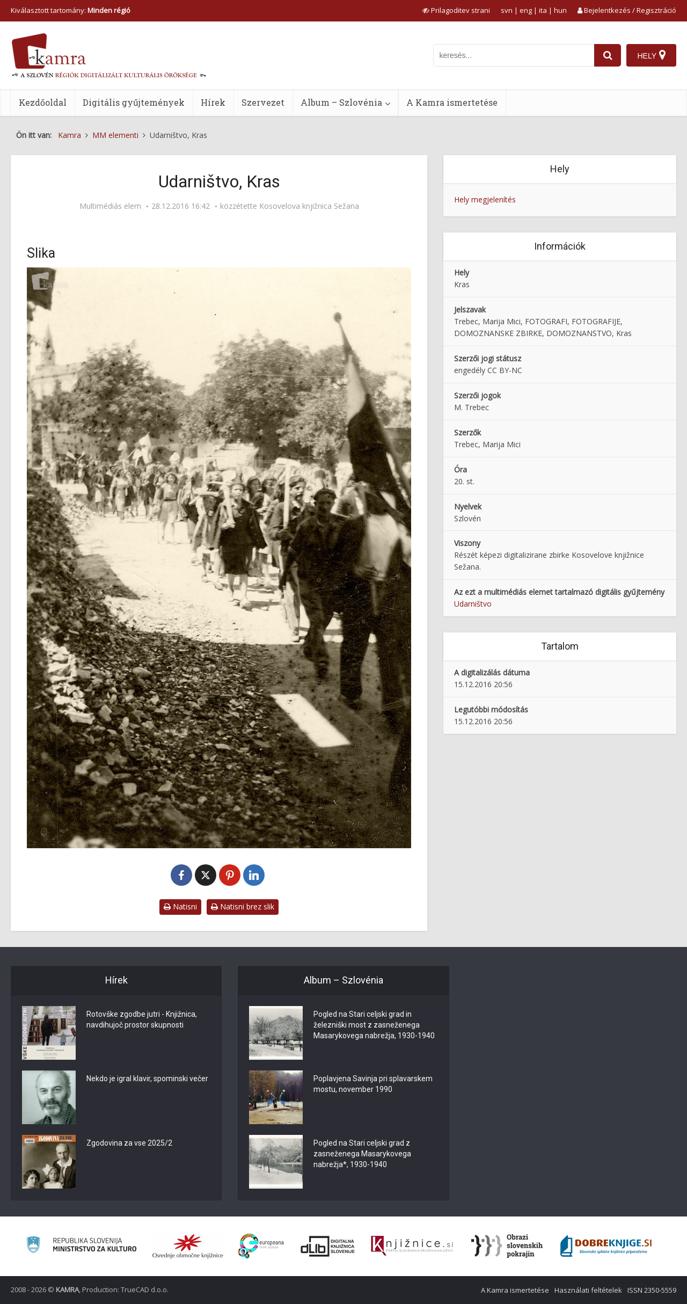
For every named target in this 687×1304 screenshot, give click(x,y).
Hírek (213, 102)
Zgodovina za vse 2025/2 (129, 1143)
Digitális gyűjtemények (134, 102)
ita (543, 10)
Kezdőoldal (43, 102)
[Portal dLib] (327, 1246)
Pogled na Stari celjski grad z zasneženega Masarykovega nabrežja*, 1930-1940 (362, 1154)
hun (560, 10)
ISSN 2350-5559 (651, 1290)
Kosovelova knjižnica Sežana (309, 206)
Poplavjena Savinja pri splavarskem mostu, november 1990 (373, 1084)
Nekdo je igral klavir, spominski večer (147, 1078)
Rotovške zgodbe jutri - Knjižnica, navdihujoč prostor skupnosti (141, 1019)
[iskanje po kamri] (513, 55)
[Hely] (651, 55)
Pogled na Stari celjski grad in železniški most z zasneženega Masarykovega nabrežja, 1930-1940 (374, 1025)
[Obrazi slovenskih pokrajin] (507, 1246)
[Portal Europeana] (261, 1246)
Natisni (180, 906)
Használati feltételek (588, 1290)
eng (526, 10)
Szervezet (263, 102)
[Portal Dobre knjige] (606, 1246)
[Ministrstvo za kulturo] (81, 1246)
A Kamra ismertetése (452, 102)
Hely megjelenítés (485, 199)
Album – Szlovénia (341, 102)
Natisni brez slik (242, 906)
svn (507, 10)
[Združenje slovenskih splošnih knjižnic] (412, 1246)
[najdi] (607, 55)
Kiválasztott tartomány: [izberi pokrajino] (70, 10)
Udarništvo (473, 604)
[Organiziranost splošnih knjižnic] (188, 1246)
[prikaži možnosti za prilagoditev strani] (456, 10)
